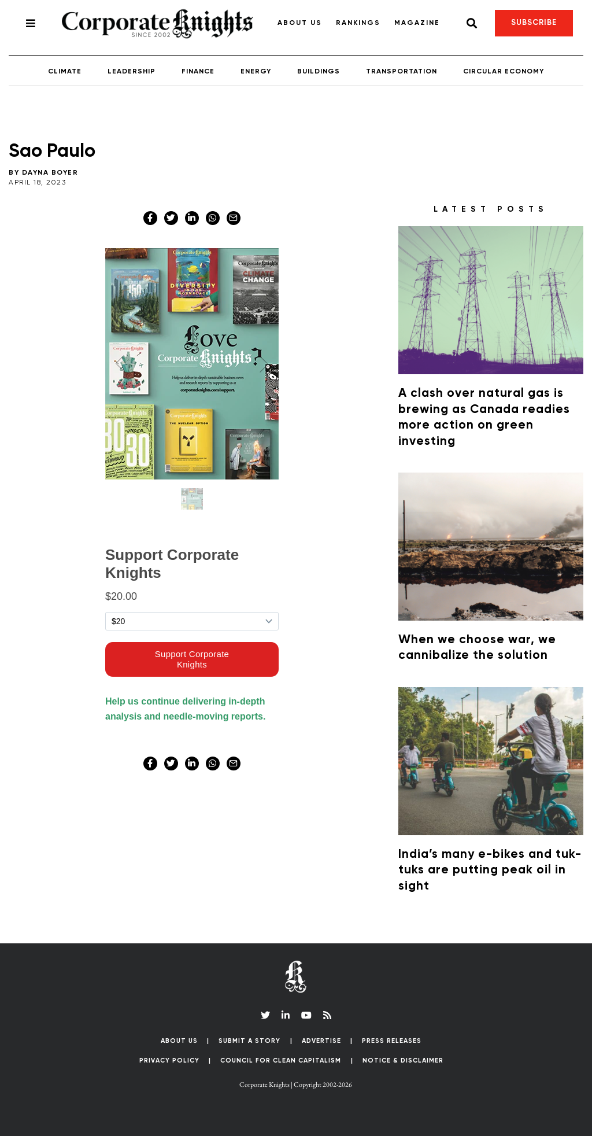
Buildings (318, 71)
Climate (65, 71)
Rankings (358, 23)
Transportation (401, 71)
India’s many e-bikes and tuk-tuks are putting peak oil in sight (490, 870)
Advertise (321, 1041)
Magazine (417, 23)
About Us (300, 23)
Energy (255, 71)
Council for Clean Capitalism (280, 1060)
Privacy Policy (169, 1060)
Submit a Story (249, 1041)
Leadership (132, 71)
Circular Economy (503, 71)
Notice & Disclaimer (402, 1060)
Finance (198, 71)
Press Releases (391, 1041)
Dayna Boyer (50, 172)
